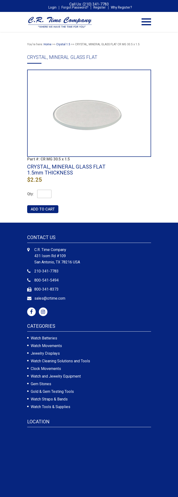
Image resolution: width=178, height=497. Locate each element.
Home (47, 44)
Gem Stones (41, 384)
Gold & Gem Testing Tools (52, 391)
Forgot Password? (74, 7)
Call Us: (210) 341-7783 (89, 4)
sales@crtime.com (49, 298)
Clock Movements (46, 368)
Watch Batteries (44, 338)
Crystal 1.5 (63, 44)
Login (52, 7)
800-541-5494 (46, 280)
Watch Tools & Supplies (50, 407)
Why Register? (121, 7)
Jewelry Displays (45, 353)
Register (99, 7)
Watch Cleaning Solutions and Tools (60, 361)
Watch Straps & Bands (49, 399)
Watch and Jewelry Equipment (56, 376)
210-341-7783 (46, 271)
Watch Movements (46, 345)
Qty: (30, 194)
